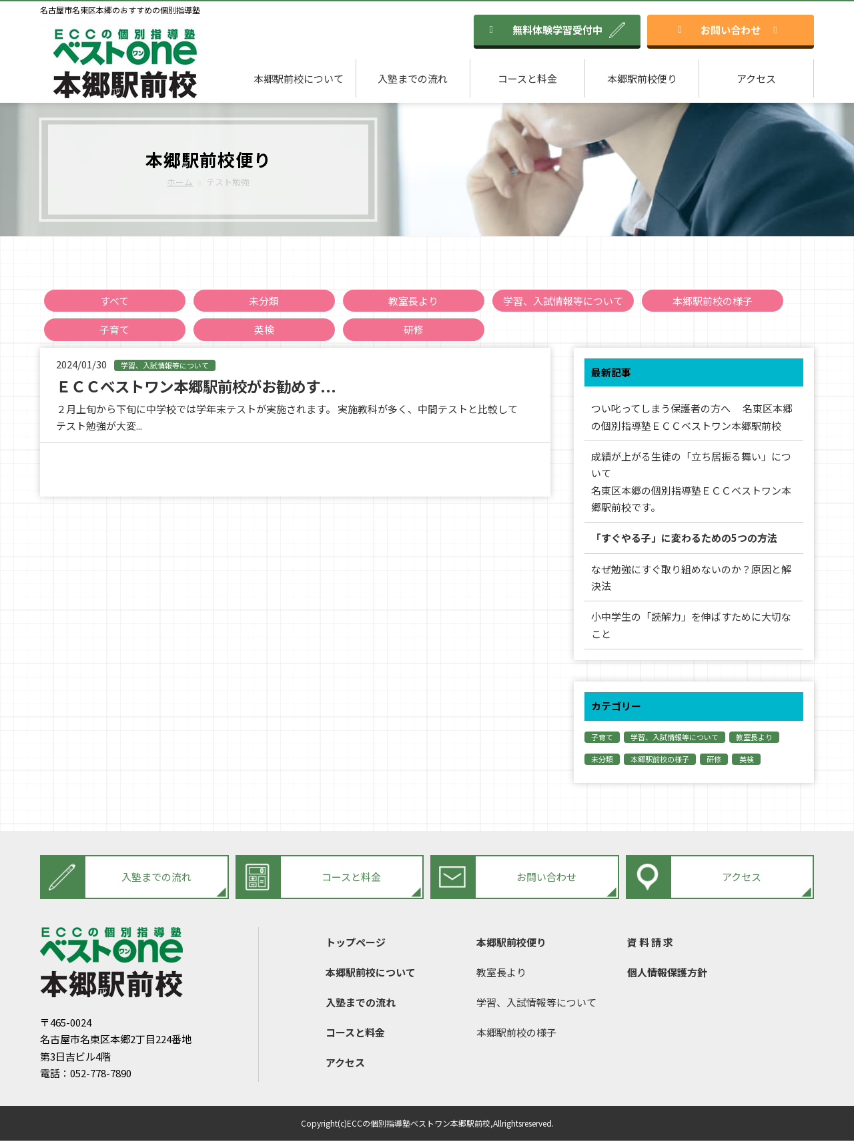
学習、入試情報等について (563, 301)
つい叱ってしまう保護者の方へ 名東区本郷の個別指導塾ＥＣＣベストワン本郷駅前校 (692, 417)
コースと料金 (527, 78)
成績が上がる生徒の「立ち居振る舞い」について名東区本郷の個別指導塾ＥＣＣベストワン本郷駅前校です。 (691, 482)
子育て (114, 330)
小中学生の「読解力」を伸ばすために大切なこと (691, 626)
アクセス (756, 78)
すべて (114, 301)
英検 (264, 330)
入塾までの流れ (413, 78)
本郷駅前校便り (642, 78)
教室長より (413, 301)
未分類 (264, 301)
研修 (414, 330)
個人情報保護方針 (667, 973)
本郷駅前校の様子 (713, 301)
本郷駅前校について (299, 78)
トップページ (356, 943)
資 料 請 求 (650, 943)
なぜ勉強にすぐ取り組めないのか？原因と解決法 (691, 578)
